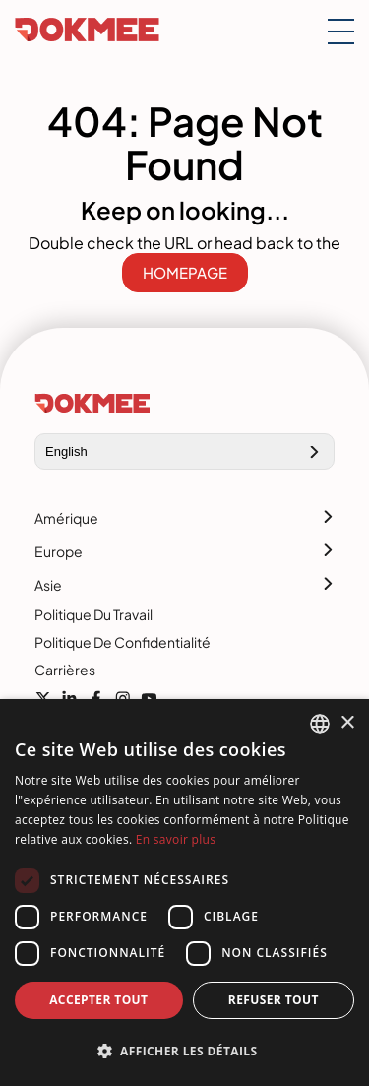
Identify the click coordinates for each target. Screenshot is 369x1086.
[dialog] (184, 892)
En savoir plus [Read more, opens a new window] (175, 839)
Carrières (64, 669)
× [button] (346, 723)
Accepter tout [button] (98, 999)
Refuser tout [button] (273, 999)
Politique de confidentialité (122, 642)
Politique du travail (93, 614)
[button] (184, 1051)
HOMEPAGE (185, 272)
